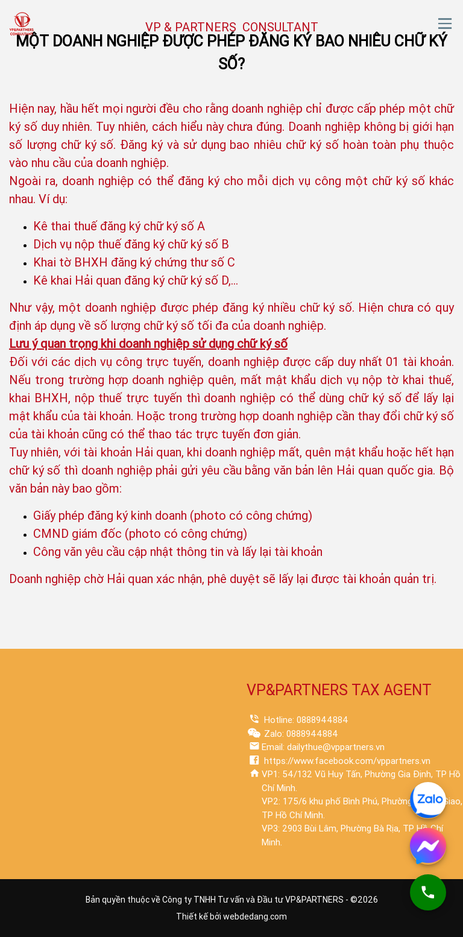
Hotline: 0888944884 (305, 720)
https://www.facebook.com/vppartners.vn (346, 761)
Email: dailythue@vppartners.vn (323, 747)
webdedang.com (255, 916)
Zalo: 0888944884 (300, 733)
